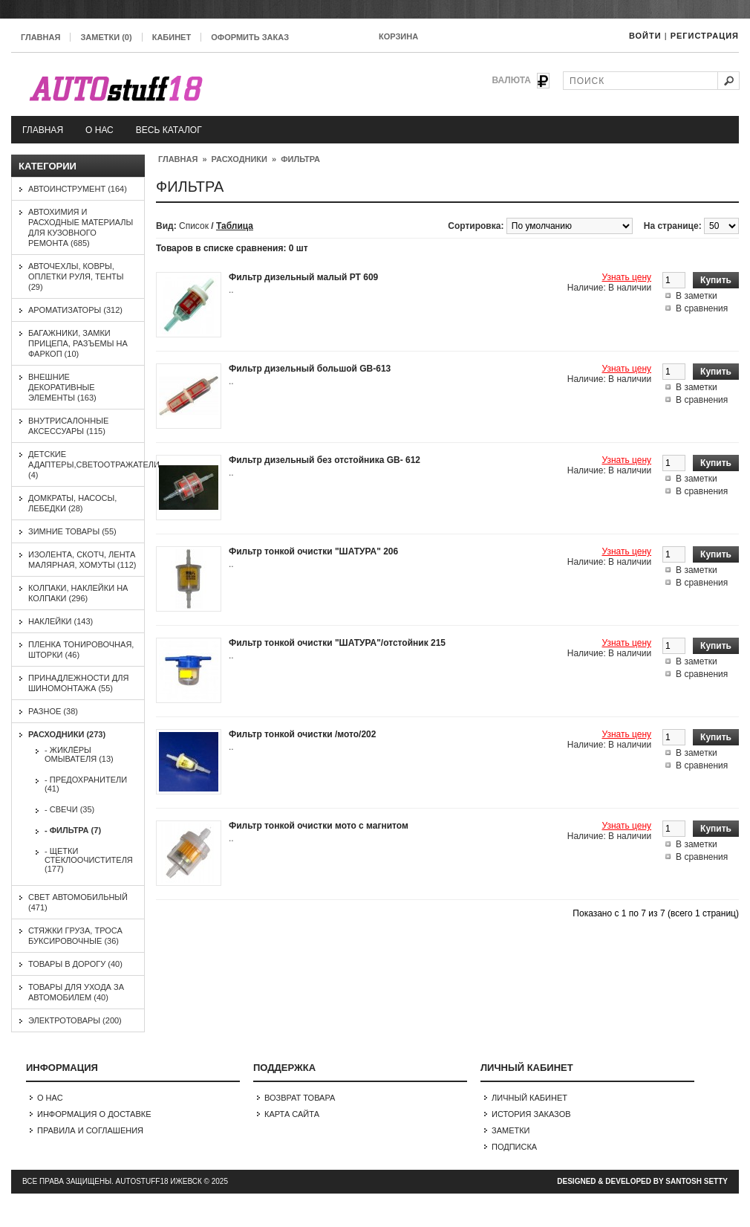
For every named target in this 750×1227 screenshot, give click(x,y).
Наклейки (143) (60, 621)
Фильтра (300, 159)
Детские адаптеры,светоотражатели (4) (94, 464)
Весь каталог (169, 130)
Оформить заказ (250, 37)
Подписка (514, 1146)
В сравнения (702, 308)
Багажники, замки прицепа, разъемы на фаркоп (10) (78, 343)
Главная (40, 37)
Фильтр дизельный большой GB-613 (310, 368)
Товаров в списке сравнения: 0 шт (232, 248)
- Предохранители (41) (86, 784)
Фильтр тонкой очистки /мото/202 (302, 734)
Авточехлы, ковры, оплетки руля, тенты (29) (76, 276)
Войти (645, 35)
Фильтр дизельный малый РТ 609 (303, 277)
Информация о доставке (94, 1114)
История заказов (531, 1114)
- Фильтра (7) (73, 830)
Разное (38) (53, 711)
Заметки (511, 1130)
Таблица (234, 226)
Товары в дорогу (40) (75, 963)
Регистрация (705, 35)
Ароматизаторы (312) (75, 309)
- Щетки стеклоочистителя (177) (88, 859)
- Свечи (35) (69, 809)
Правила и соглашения (90, 1130)
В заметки (696, 296)
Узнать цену (626, 277)
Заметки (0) (105, 37)
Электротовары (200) (75, 1020)
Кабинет (171, 37)
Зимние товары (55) (72, 531)
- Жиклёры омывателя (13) (79, 754)
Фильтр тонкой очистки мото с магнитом (318, 825)
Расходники (239, 159)
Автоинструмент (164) (77, 188)
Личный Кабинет (529, 1097)
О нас (99, 130)
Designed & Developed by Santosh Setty (642, 1181)
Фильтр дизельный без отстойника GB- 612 (324, 460)
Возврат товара (299, 1097)
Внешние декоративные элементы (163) (62, 387)
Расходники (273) (66, 734)
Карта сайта (291, 1114)
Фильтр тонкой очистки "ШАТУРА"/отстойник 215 (337, 643)
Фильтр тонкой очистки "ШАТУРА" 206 (313, 551)
